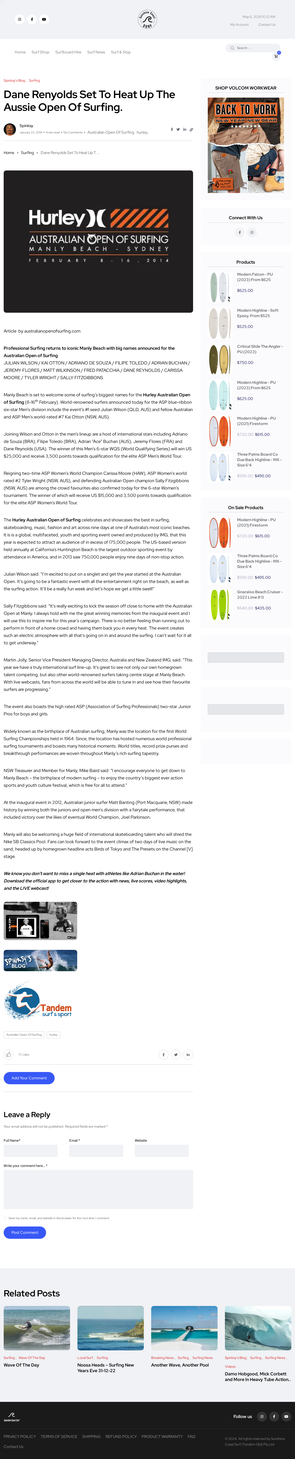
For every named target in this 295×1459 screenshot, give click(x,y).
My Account (239, 24)
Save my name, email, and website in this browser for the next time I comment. (59, 1218)
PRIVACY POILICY (20, 1436)
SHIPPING (91, 1436)
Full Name (12, 1140)
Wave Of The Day (21, 1365)
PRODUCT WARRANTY (162, 1436)
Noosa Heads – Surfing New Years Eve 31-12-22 (105, 1367)
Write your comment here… (25, 1165)
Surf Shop (40, 52)
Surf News (96, 52)
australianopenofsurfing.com (52, 331)
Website (141, 1140)
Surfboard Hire (68, 52)
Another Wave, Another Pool (180, 1365)
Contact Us (266, 24)
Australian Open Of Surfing (110, 132)
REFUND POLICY (121, 1436)
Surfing (27, 152)
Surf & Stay (121, 52)
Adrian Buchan (144, 873)
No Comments (73, 132)
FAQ (191, 1436)
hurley (142, 132)
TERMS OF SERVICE (59, 1436)
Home (20, 52)
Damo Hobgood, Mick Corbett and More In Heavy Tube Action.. (258, 1376)
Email (74, 1140)
